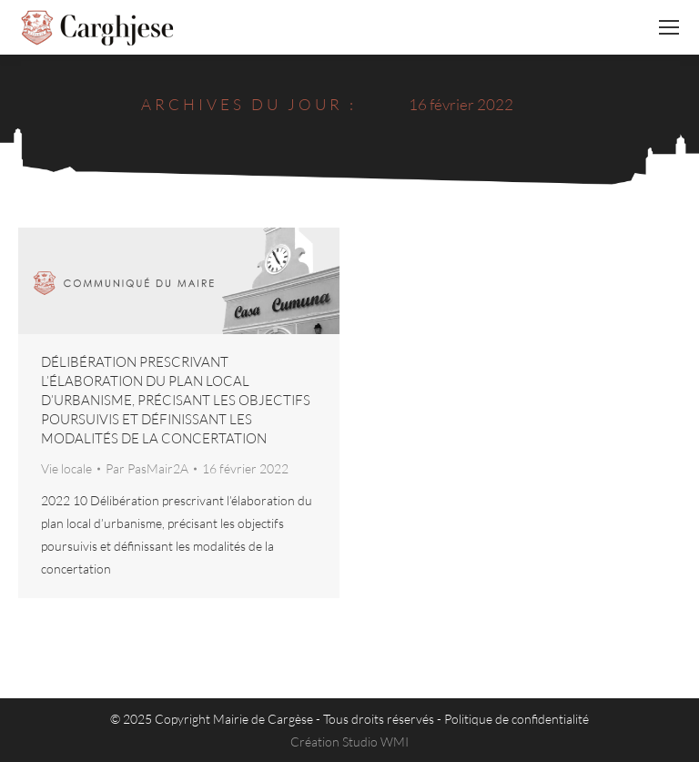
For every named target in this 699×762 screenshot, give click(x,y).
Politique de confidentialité (516, 718)
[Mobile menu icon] (669, 27)
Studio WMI (375, 741)
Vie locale (66, 468)
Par (147, 468)
